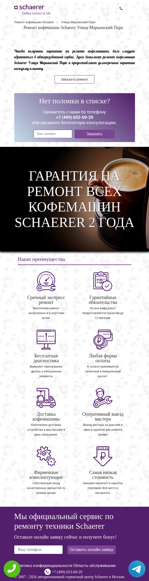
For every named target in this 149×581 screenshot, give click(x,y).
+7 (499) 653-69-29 (67, 572)
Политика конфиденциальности (43, 565)
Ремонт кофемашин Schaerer (34, 22)
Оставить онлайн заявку (91, 550)
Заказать (94, 134)
